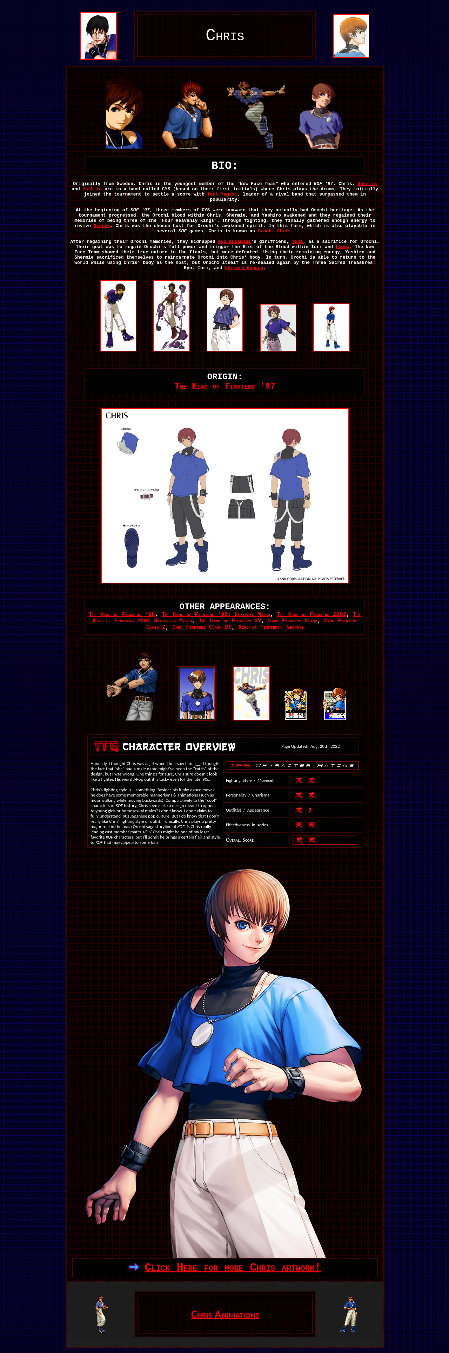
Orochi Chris (274, 231)
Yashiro (92, 189)
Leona (342, 247)
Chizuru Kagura (244, 268)
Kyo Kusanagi (234, 241)
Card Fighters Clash (292, 621)
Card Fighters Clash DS (202, 627)
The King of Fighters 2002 (311, 614)
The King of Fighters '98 (122, 614)
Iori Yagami (222, 194)
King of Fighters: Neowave (271, 627)
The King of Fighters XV (230, 621)
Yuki (297, 241)
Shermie (367, 183)
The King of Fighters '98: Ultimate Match (216, 614)
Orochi (102, 225)
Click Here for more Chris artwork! (233, 1267)
